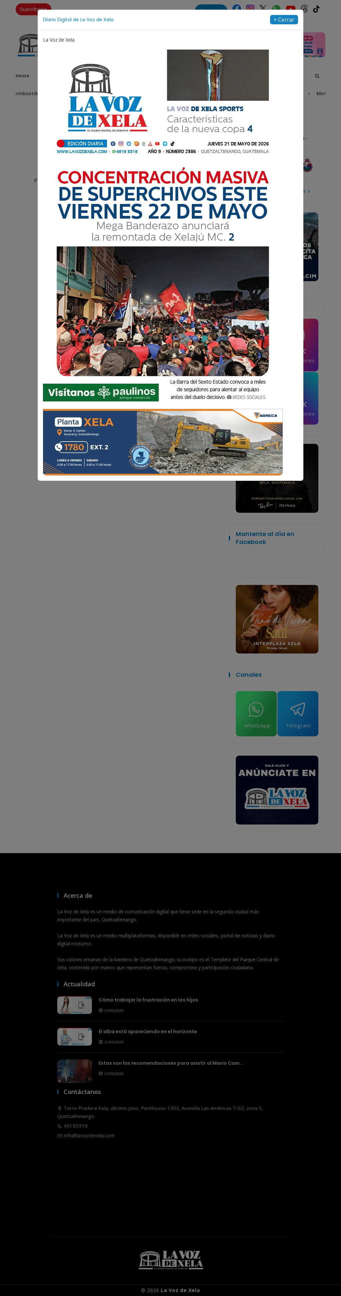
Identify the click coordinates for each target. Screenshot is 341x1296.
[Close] (284, 19)
